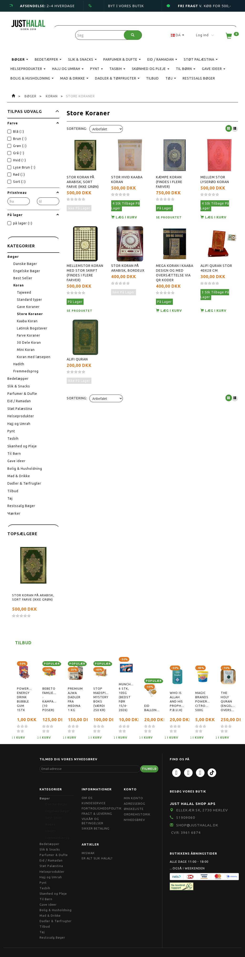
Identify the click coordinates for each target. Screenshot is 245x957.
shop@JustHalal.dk (197, 825)
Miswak (88, 853)
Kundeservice (94, 803)
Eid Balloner (151, 708)
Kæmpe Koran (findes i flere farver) (169, 182)
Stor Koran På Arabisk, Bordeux (128, 268)
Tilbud (23, 642)
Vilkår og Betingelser (92, 821)
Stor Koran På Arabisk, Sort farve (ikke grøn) (33, 597)
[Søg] (133, 35)
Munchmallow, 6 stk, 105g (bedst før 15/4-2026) (126, 697)
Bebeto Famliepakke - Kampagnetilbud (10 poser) (49, 699)
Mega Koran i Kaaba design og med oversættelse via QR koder (174, 273)
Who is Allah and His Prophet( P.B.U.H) (177, 701)
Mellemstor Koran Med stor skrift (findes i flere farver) (85, 273)
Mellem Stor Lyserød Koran (214, 179)
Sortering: (77, 129)
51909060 (185, 817)
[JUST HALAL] (28, 24)
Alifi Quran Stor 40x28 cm (216, 268)
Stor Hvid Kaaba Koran (127, 179)
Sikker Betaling (96, 828)
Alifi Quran (77, 359)
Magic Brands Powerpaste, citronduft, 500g (202, 701)
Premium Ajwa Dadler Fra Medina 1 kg (75, 699)
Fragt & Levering (97, 813)
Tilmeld (149, 768)
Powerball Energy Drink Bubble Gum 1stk (24, 699)
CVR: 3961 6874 (186, 832)
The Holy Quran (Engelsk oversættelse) (228, 701)
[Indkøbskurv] (232, 37)
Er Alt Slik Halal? (97, 858)
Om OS (87, 797)
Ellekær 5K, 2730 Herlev (202, 810)
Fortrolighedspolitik (102, 808)
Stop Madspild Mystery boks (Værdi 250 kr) (100, 699)
